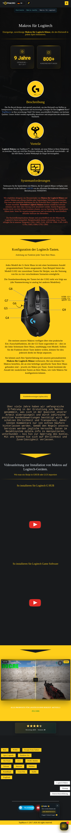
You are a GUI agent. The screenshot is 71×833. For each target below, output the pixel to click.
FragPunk (6, 786)
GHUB (30, 188)
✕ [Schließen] (57, 805)
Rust (4, 758)
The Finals (7, 769)
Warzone (19, 775)
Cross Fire (21, 780)
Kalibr (34, 780)
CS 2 (19, 769)
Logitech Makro (62, 791)
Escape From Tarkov (31, 758)
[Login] (29, 3)
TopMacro (6, 112)
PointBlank (7, 780)
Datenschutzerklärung (60, 802)
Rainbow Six (24, 764)
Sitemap (65, 797)
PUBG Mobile (32, 769)
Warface (32, 775)
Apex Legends (8, 764)
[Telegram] (26, 816)
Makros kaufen (31, 10)
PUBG (15, 758)
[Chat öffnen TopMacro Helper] (64, 826)
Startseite (20, 10)
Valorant (6, 775)
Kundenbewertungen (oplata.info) (35, 396)
